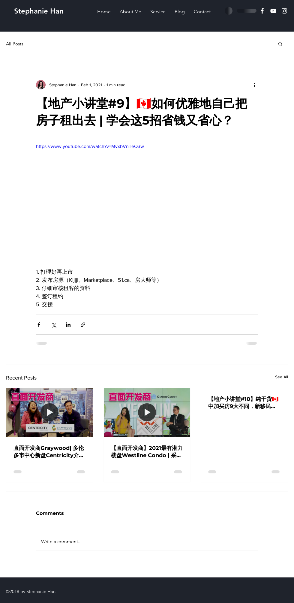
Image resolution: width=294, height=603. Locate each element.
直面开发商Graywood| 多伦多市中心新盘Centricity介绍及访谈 (49, 452)
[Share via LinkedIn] (68, 325)
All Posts (14, 44)
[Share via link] (83, 325)
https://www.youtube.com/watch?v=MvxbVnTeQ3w (90, 146)
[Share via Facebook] (39, 325)
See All (281, 376)
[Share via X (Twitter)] (53, 325)
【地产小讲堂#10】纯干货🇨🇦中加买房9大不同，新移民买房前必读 (243, 403)
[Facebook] (262, 10)
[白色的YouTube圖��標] (273, 10)
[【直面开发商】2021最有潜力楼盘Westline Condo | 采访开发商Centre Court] (147, 412)
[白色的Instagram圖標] (284, 10)
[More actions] (254, 84)
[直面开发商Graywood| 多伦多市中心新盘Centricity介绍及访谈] (49, 412)
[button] (280, 43)
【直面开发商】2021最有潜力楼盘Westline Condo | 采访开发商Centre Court (147, 452)
